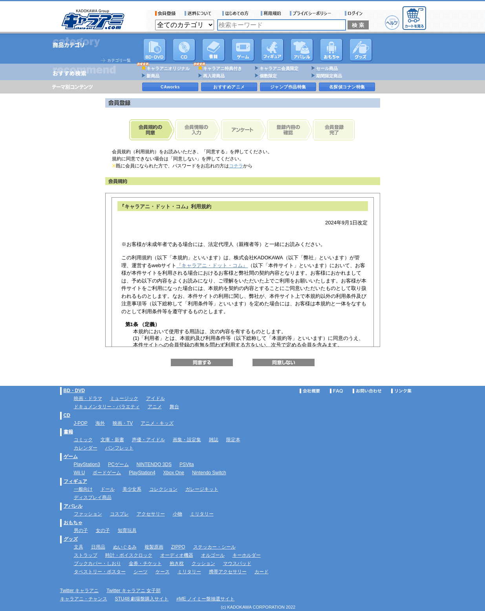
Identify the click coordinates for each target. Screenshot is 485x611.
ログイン (355, 13)
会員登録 (165, 13)
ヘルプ (392, 22)
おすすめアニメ (229, 86)
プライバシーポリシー (313, 13)
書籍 (213, 50)
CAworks (170, 86)
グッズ (361, 50)
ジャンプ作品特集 (288, 86)
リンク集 (401, 391)
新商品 (152, 75)
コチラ (236, 166)
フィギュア (272, 50)
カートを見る (414, 18)
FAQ (336, 391)
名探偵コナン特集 (347, 86)
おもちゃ (331, 50)
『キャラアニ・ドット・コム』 (212, 265)
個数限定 (268, 75)
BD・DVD (74, 390)
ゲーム (71, 456)
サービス (237, 13)
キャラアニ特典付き (222, 68)
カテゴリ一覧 (119, 60)
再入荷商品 (214, 75)
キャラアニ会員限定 (279, 68)
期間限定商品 (329, 75)
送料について (199, 13)
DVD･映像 (154, 50)
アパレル (302, 50)
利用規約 (271, 13)
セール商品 (327, 68)
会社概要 (310, 391)
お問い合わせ (367, 391)
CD (184, 50)
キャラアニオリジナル (168, 68)
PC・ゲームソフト (243, 50)
